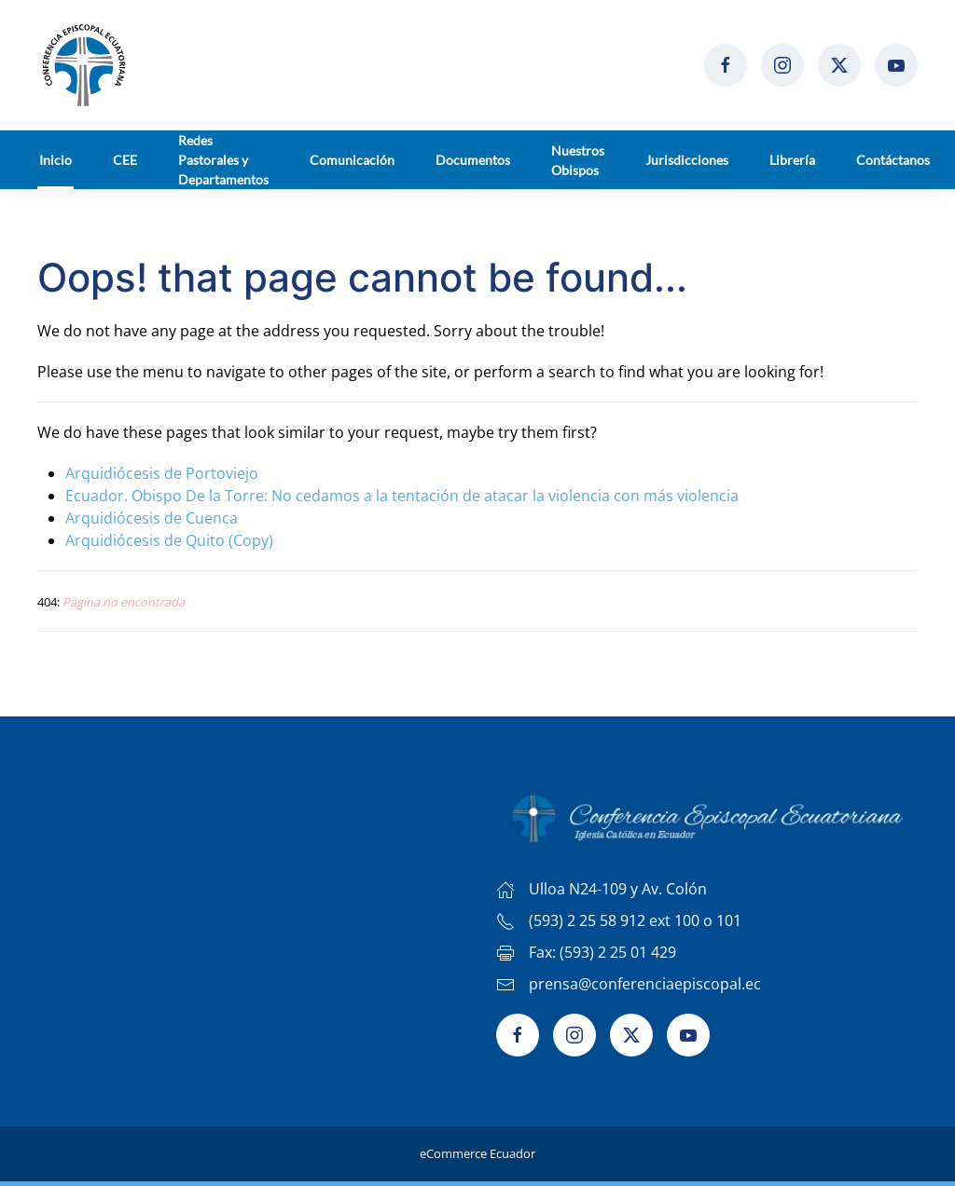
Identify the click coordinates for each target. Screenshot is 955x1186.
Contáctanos (893, 160)
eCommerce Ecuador (477, 1153)
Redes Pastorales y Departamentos (223, 159)
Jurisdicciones (686, 160)
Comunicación (352, 160)
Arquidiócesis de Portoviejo (161, 473)
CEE (125, 160)
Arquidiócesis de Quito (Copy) (169, 540)
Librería (792, 160)
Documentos (473, 160)
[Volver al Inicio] (84, 65)
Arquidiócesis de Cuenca (151, 518)
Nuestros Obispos (577, 160)
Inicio (55, 160)
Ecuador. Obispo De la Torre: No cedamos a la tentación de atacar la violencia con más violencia (402, 495)
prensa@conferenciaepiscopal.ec (645, 984)
